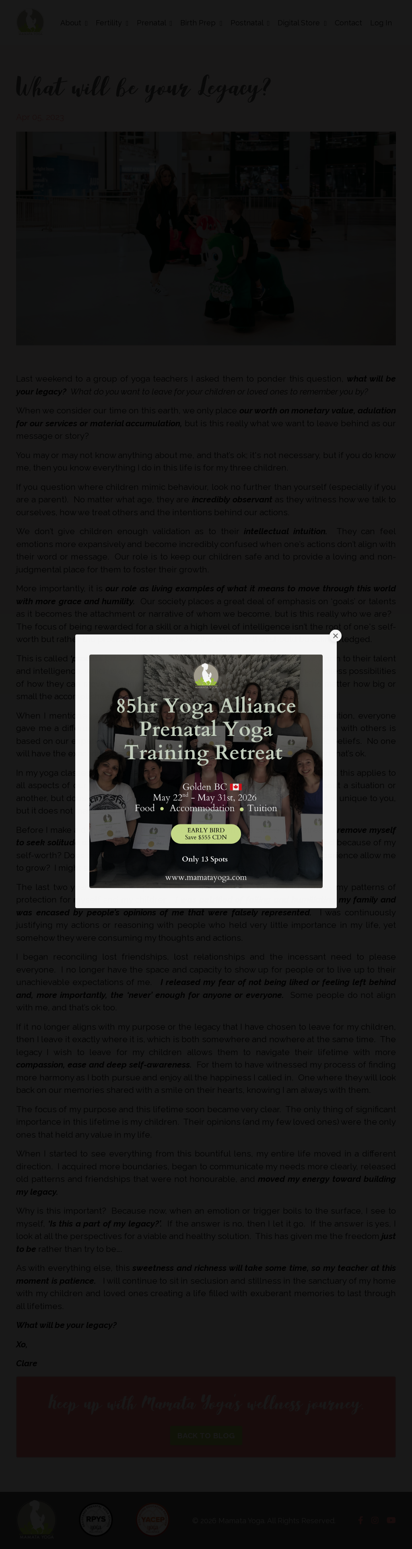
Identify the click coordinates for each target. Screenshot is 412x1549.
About (74, 23)
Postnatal (250, 23)
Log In (381, 23)
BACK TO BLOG (206, 1435)
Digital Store (302, 23)
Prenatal (155, 23)
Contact (348, 23)
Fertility (112, 23)
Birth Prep (201, 23)
